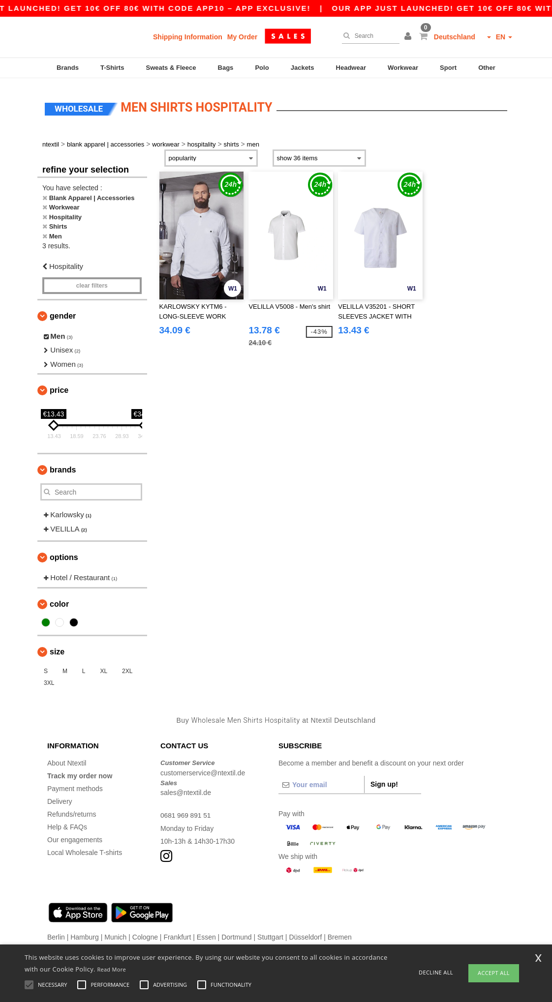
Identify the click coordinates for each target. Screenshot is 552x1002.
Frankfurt (177, 934)
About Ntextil (66, 760)
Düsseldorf (305, 934)
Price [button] (59, 387)
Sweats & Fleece (171, 67)
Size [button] (57, 649)
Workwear (403, 67)
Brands (68, 67)
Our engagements (74, 837)
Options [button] (64, 554)
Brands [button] (63, 467)
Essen (206, 934)
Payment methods (75, 786)
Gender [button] (63, 313)
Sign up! (384, 781)
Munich (115, 934)
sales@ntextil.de (185, 790)
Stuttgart (270, 934)
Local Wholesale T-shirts (84, 850)
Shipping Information (187, 37)
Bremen (340, 934)
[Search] (368, 36)
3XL (49, 680)
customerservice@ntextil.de (202, 770)
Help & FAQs (67, 824)
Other (486, 67)
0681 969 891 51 (186, 812)
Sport (448, 67)
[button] (409, 37)
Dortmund (236, 934)
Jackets (302, 67)
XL (103, 668)
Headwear (351, 67)
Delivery (59, 798)
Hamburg (84, 934)
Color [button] (59, 601)
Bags (226, 67)
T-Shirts (112, 67)
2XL (127, 668)
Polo (262, 67)
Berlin (56, 934)
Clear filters (92, 282)
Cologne (145, 934)
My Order (242, 37)
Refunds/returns (71, 811)
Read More (111, 969)
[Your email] (321, 782)
